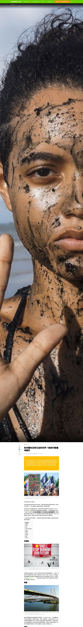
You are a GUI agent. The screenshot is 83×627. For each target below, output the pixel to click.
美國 (26, 525)
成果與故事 (50, 1)
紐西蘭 (26, 534)
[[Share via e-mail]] (19, 447)
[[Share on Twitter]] (19, 452)
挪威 (26, 536)
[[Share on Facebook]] (19, 449)
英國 (27, 537)
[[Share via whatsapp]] (19, 454)
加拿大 (26, 533)
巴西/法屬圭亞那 (28, 528)
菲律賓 (26, 524)
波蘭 (30, 510)
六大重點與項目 (35, 1)
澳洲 (26, 527)
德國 (26, 530)
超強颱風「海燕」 (31, 578)
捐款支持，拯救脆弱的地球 (62, 1)
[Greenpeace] (16, 3)
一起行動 (43, 1)
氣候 (28, 444)
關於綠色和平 (27, 1)
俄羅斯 (26, 531)
